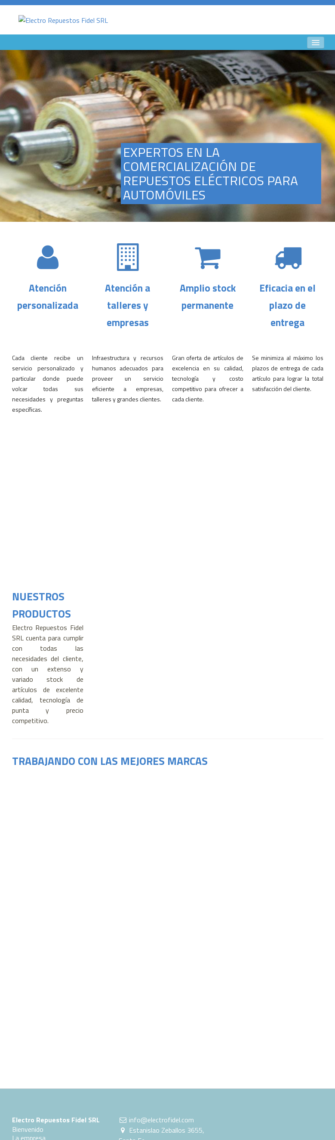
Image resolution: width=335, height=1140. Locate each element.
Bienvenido (27, 1129)
